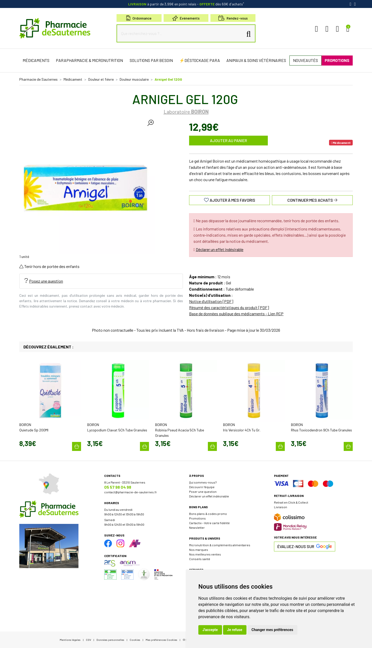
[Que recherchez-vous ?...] (181, 33)
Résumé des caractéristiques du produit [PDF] (229, 307)
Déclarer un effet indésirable (219, 249)
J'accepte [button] (210, 630)
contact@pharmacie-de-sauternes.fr (130, 492)
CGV (88, 639)
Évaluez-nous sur (304, 546)
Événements (186, 18)
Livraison (280, 507)
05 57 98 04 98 (117, 487)
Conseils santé (199, 559)
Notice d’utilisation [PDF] (211, 301)
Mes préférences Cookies (161, 639)
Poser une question (203, 491)
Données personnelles (110, 639)
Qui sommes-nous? (203, 482)
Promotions (197, 518)
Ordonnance (139, 18)
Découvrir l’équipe (202, 487)
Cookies (135, 639)
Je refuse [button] (234, 630)
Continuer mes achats (312, 200)
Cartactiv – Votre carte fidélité (209, 523)
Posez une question (44, 280)
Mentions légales (70, 639)
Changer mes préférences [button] (272, 630)
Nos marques (198, 549)
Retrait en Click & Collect (291, 502)
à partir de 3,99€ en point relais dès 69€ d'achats (186, 4)
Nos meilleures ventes (205, 554)
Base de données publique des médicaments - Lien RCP (236, 313)
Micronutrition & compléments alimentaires (219, 545)
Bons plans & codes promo (208, 513)
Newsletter (197, 527)
